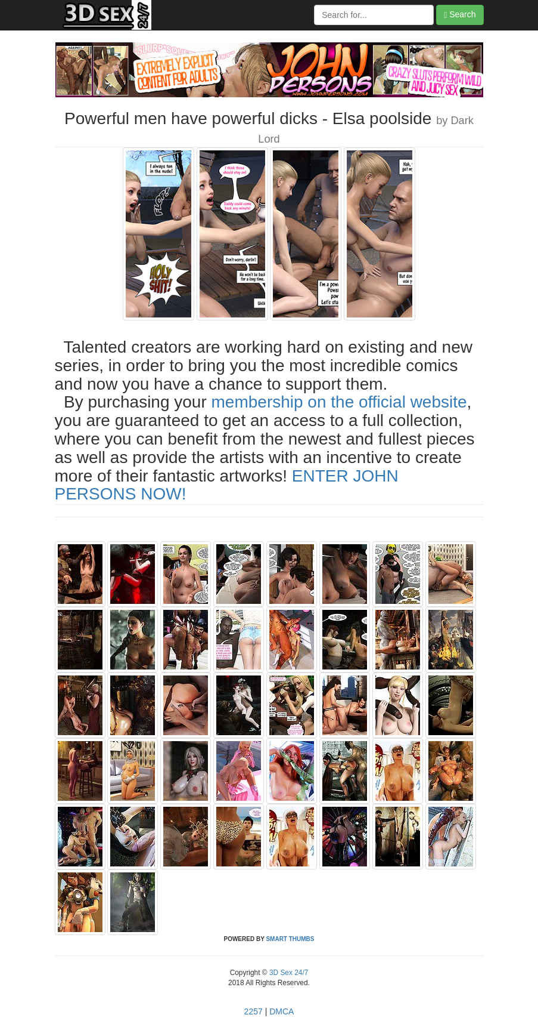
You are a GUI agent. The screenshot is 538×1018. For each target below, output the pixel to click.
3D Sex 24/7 (288, 972)
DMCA (281, 1011)
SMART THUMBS (290, 939)
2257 (253, 1011)
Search (459, 15)
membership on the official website (339, 402)
